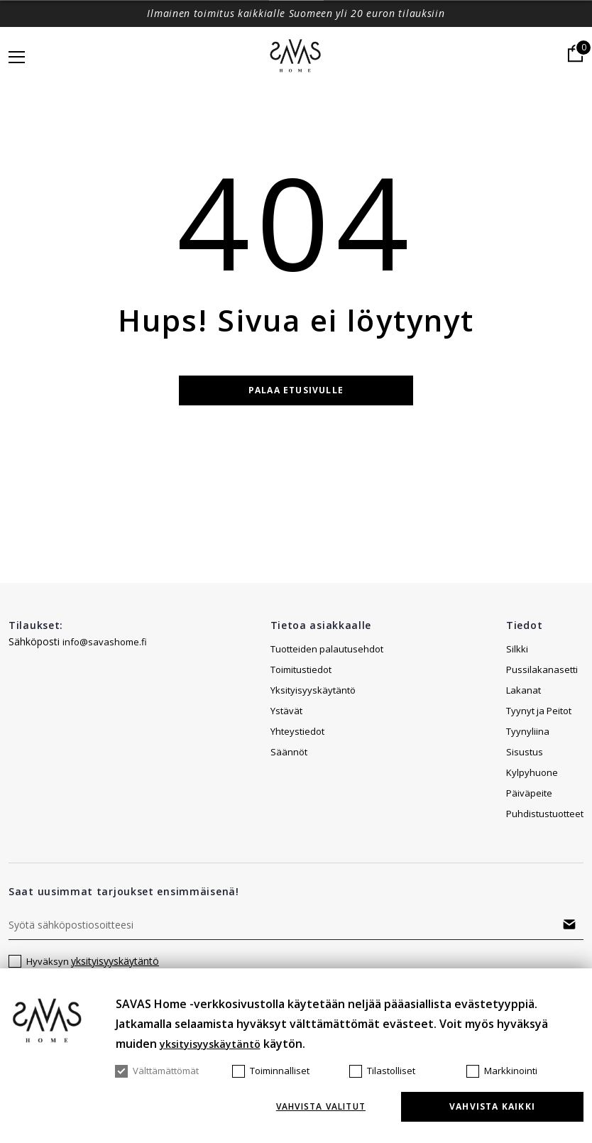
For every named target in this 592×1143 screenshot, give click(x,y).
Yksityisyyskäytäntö (313, 690)
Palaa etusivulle (296, 390)
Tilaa (569, 924)
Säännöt (288, 751)
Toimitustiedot (300, 669)
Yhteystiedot (297, 731)
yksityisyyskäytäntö (115, 961)
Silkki (517, 648)
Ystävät (286, 710)
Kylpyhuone (532, 772)
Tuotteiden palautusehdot (326, 648)
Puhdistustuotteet (544, 813)
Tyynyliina (527, 731)
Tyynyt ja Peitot (538, 710)
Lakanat (523, 690)
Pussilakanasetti (542, 669)
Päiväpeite (529, 793)
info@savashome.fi (104, 641)
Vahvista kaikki (492, 1106)
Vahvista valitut (321, 1106)
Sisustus (524, 751)
